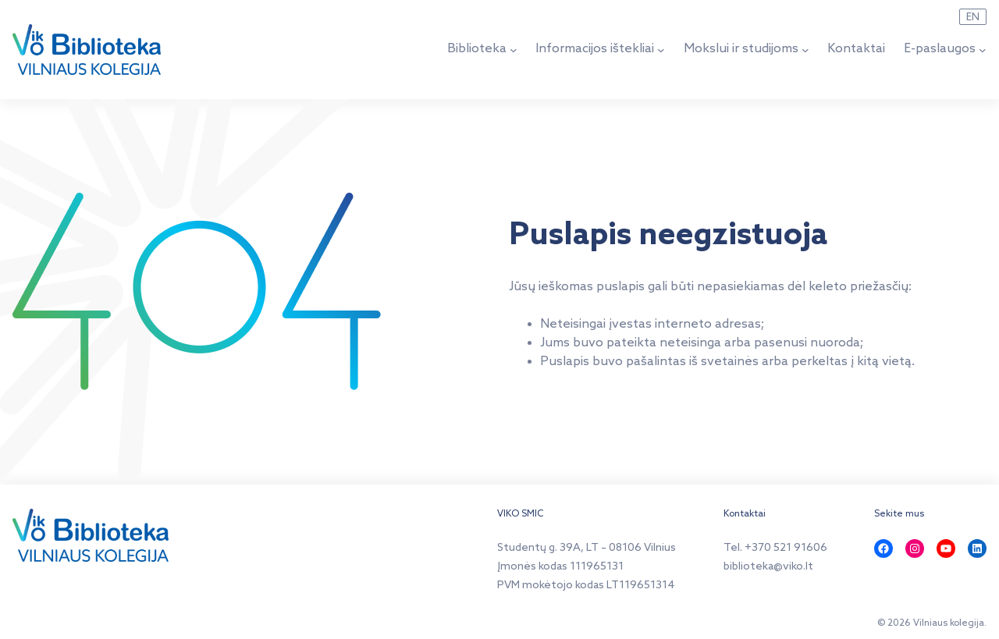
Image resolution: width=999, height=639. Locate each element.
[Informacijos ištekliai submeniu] (661, 49)
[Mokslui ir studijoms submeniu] (805, 49)
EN (972, 17)
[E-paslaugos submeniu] (983, 49)
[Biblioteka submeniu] (513, 49)
